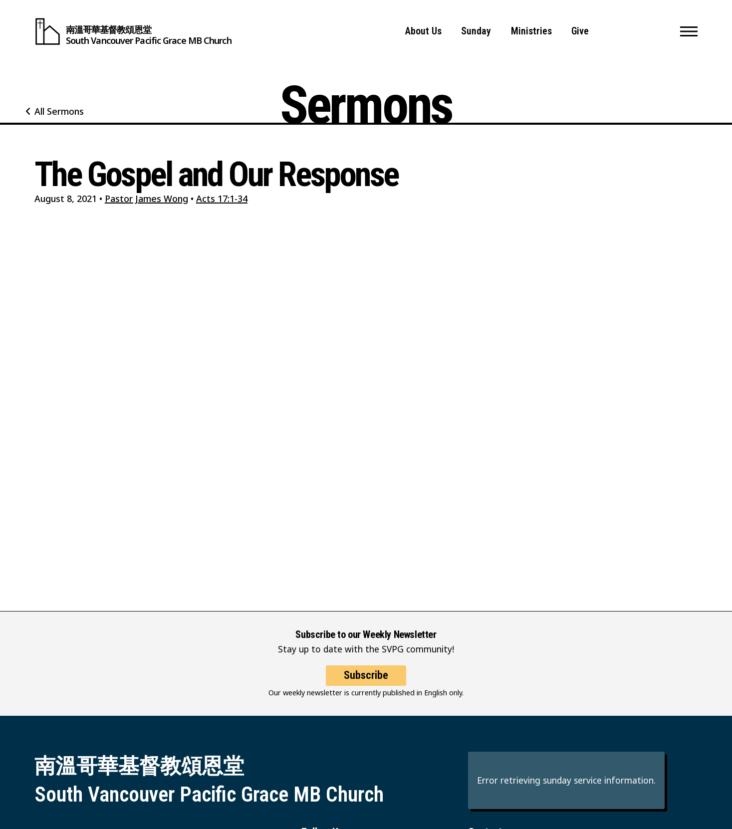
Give (580, 31)
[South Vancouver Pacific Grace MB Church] (133, 31)
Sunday (476, 31)
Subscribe (366, 681)
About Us (423, 31)
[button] (689, 31)
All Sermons (59, 111)
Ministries (531, 31)
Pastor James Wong (146, 199)
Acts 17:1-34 (221, 199)
